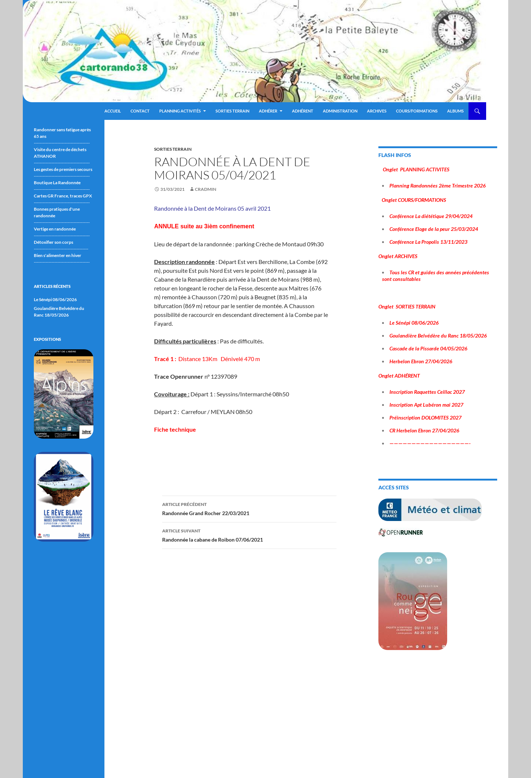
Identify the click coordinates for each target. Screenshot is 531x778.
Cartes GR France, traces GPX (63, 196)
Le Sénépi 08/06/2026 (55, 299)
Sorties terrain (232, 110)
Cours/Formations (417, 110)
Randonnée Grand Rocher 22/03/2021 (249, 508)
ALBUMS (455, 110)
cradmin (205, 189)
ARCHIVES (376, 110)
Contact (140, 110)
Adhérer (268, 110)
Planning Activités (180, 110)
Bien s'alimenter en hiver (57, 255)
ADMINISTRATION (340, 110)
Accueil (112, 110)
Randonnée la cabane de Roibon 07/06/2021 (249, 535)
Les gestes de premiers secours (63, 169)
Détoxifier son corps (53, 242)
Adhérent (302, 110)
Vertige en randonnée (55, 229)
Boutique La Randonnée (57, 182)
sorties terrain (173, 149)
